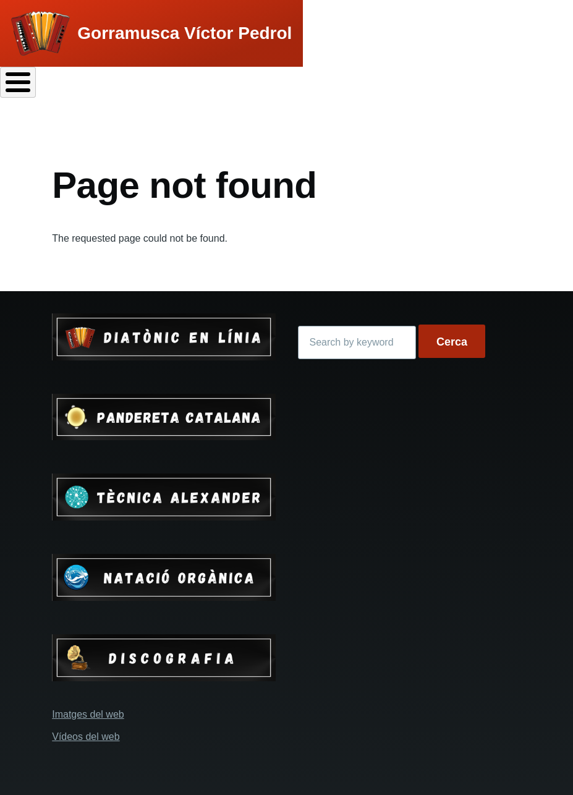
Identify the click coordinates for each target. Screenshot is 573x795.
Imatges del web (88, 714)
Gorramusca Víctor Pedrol (184, 33)
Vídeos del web (85, 736)
